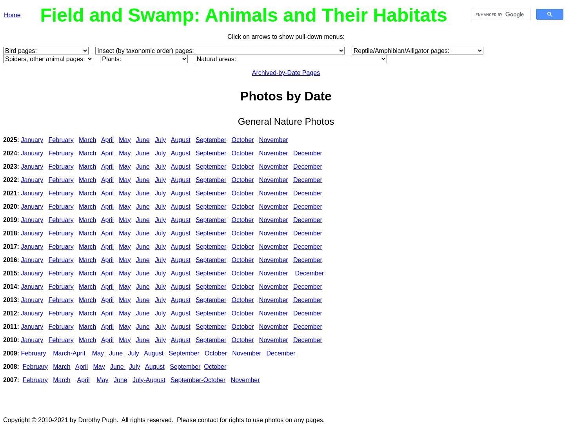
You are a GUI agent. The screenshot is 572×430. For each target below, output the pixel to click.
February (61, 140)
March (87, 140)
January (32, 140)
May (125, 140)
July (160, 140)
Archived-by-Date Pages (286, 72)
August (181, 140)
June (143, 140)
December (307, 153)
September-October (198, 380)
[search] (500, 14)
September (211, 140)
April (107, 140)
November (273, 140)
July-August (149, 380)
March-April (69, 353)
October (243, 140)
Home (12, 15)
